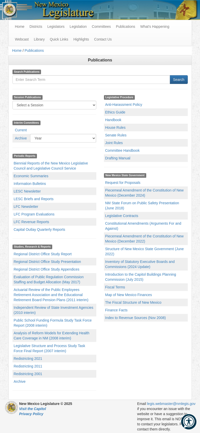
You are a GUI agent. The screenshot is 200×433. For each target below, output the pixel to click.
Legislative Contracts (121, 216)
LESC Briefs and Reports (34, 199)
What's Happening (154, 26)
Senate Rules (116, 135)
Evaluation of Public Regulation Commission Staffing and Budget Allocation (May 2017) (49, 279)
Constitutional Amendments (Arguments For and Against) (143, 226)
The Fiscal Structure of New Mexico (133, 302)
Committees (101, 26)
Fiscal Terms (115, 287)
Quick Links (59, 39)
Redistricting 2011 (28, 366)
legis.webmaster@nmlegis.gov (171, 404)
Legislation (78, 26)
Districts (36, 26)
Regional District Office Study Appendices (46, 269)
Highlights (81, 39)
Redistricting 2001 (28, 374)
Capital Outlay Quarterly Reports (39, 229)
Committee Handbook (122, 150)
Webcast (22, 39)
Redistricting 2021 (28, 358)
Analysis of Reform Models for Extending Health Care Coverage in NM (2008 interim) (51, 335)
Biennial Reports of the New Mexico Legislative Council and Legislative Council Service (51, 165)
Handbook (113, 120)
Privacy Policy (31, 414)
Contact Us (103, 39)
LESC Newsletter (27, 191)
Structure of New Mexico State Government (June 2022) (144, 251)
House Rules (115, 127)
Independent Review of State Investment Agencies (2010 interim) (54, 310)
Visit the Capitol (32, 409)
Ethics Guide (115, 112)
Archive (21, 138)
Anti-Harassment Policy (123, 105)
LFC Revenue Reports (31, 222)
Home (17, 50)
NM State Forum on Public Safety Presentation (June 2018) (142, 205)
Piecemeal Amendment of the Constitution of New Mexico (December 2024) (144, 192)
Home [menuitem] (19, 26)
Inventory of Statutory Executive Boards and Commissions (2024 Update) (140, 264)
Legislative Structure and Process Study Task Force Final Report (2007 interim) (49, 348)
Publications (125, 26)
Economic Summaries (31, 176)
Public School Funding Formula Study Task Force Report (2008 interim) (53, 322)
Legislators (56, 26)
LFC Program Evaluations (34, 214)
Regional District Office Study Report (43, 254)
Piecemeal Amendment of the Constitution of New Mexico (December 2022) (144, 238)
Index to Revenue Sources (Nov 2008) (135, 318)
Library (39, 39)
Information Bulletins (30, 184)
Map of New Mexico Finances (128, 295)
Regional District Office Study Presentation (47, 262)
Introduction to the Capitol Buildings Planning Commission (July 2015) (140, 277)
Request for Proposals (123, 183)
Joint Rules (114, 143)
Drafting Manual (117, 158)
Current (21, 130)
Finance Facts (116, 310)
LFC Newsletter (26, 207)
